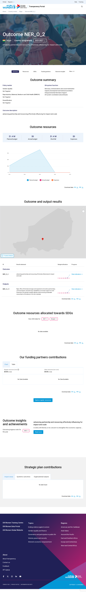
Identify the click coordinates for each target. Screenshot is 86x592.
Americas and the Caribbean (70, 530)
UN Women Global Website (13, 533)
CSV (75, 190)
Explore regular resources (43, 403)
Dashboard (73, 8)
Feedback (6, 569)
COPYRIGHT (72, 587)
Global (4, 2)
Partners (50, 8)
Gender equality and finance (37, 533)
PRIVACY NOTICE (15, 587)
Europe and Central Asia (69, 545)
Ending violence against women (38, 530)
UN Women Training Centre (13, 525)
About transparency (9, 561)
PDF (80, 190)
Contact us (6, 565)
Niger (21, 14)
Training (81, 2)
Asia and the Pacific (67, 537)
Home (4, 14)
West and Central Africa (69, 548)
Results (40, 8)
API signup (6, 572)
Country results (12, 14)
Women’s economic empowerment (40, 545)
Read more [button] (38, 435)
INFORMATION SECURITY (26, 587)
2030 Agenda (60, 8)
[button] (42, 242)
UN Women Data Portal (11, 529)
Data (76, 2)
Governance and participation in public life (42, 537)
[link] (77, 279)
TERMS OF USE (6, 587)
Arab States (65, 533)
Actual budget (46, 183)
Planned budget (33, 183)
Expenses (56, 183)
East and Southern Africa (69, 541)
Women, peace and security (37, 541)
